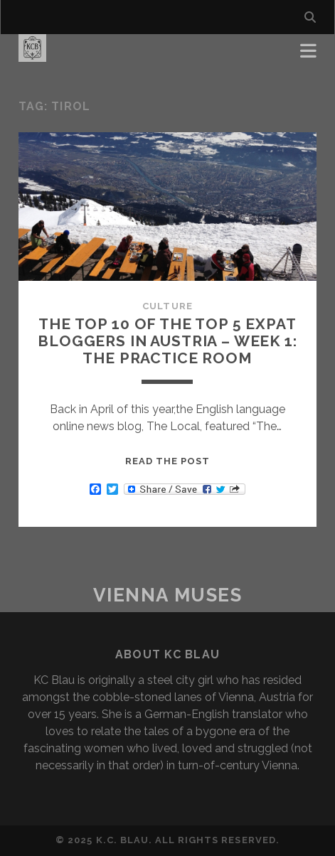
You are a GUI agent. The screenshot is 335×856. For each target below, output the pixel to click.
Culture (167, 306)
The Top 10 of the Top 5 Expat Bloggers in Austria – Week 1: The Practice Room (167, 341)
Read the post (168, 461)
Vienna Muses (168, 595)
